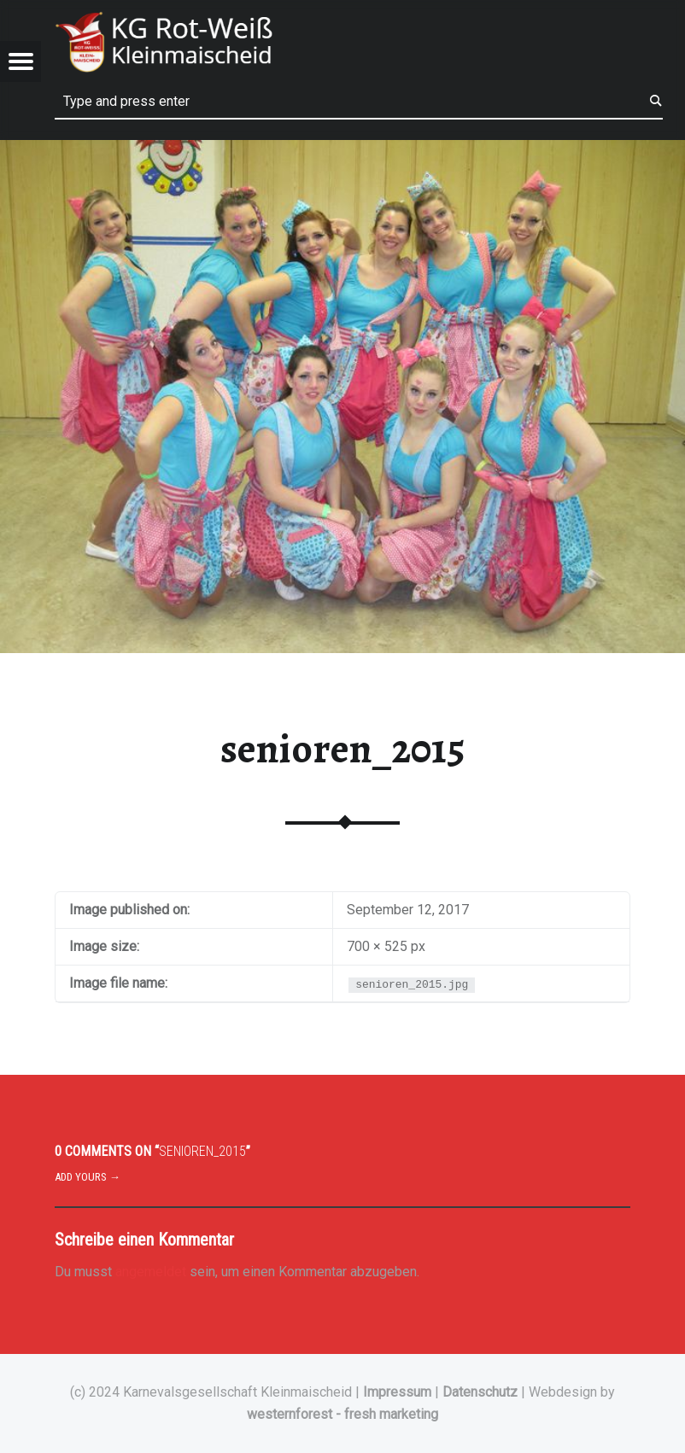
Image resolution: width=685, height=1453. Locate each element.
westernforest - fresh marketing (342, 1414)
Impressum (397, 1392)
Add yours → (87, 1176)
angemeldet (150, 1271)
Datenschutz (480, 1392)
